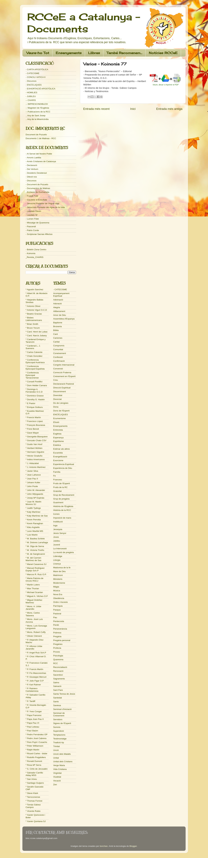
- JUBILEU (31, 96)
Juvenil (56, 544)
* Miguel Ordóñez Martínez (34, 601)
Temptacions (59, 735)
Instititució (58, 521)
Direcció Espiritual (62, 387)
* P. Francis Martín (34, 669)
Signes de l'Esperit (62, 723)
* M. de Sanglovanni (35, 554)
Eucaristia (58, 453)
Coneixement (59, 353)
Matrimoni (58, 575)
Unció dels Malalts (62, 754)
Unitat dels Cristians (62, 761)
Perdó (56, 625)
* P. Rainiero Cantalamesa (32, 689)
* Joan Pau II (32, 478)
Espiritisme (58, 441)
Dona (55, 407)
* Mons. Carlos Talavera (33, 614)
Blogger (133, 846)
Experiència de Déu (62, 468)
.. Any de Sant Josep (35, 115)
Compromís (58, 345)
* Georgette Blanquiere (37, 436)
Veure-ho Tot (37, 53)
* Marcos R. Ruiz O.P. (36, 574)
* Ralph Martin (32, 749)
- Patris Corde (32, 230)
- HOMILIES (31, 92)
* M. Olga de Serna (35, 546)
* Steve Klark (32, 793)
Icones (56, 514)
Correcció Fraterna (62, 372)
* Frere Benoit (32, 429)
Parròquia (58, 606)
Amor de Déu (59, 315)
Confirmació (59, 361)
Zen (55, 784)
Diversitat (57, 395)
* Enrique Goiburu (34, 407)
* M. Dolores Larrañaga (37, 542)
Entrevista (58, 430)
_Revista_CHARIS (34, 257)
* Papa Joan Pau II (35, 719)
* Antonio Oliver (33, 306)
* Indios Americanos (35, 459)
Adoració (57, 303)
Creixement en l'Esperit (64, 376)
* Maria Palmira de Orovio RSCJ (34, 579)
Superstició (58, 731)
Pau (55, 617)
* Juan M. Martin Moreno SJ (33, 502)
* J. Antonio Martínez (36, 467)
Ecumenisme (59, 418)
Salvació (57, 686)
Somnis (56, 727)
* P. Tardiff (30, 701)
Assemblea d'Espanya (64, 319)
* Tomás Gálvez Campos (33, 805)
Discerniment (59, 391)
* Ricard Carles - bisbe (36, 753)
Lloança (57, 564)
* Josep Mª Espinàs (35, 498)
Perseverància (60, 629)
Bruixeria (57, 326)
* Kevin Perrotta (33, 519)
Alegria (56, 307)
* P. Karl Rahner (33, 684)
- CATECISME (32, 73)
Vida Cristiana (60, 769)
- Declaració (31, 165)
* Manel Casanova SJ (36, 564)
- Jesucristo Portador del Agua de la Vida (45, 207)
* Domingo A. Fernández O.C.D (34, 390)
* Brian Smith (32, 324)
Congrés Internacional (63, 365)
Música (56, 590)
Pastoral (57, 613)
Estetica (57, 445)
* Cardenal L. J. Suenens (33, 347)
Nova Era (57, 594)
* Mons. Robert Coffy (36, 632)
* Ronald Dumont (34, 761)
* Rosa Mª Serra (33, 765)
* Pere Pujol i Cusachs (36, 742)
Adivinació (58, 300)
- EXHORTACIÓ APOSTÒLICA (40, 88)
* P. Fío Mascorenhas (36, 673)
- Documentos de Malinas (38, 188)
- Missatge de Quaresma (37, 222)
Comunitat (58, 349)
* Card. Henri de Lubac (37, 332)
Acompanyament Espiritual (61, 294)
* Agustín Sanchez (34, 289)
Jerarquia (57, 529)
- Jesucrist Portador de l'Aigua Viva (42, 203)
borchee (104, 846)
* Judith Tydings (33, 508)
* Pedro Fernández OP (37, 734)
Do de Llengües (60, 403)
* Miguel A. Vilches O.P (37, 596)
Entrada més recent (96, 108)
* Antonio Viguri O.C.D (36, 310)
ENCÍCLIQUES (60, 414)
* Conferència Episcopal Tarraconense (32, 375)
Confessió (58, 357)
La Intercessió (60, 548)
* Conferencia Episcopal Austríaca (35, 361)
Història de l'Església (63, 506)
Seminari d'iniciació (62, 709)
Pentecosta (58, 621)
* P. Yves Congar (34, 711)
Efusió (56, 422)
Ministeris (57, 579)
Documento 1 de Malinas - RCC (41, 138)
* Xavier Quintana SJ (36, 821)
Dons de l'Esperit (61, 410)
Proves (56, 652)
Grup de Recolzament (63, 495)
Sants (56, 701)
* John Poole (32, 486)
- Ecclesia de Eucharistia (37, 192)
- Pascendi (31, 226)
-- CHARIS (31, 100)
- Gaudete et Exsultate (36, 200)
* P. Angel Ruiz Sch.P (36, 652)
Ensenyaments (69, 53)
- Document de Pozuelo (37, 184)
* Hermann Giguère (35, 452)
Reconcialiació (60, 667)
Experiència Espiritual (63, 464)
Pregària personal (61, 640)
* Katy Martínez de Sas (37, 516)
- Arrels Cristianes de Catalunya (41, 161)
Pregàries (58, 644)
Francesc (57, 479)
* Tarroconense (33, 797)
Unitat (56, 758)
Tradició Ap (58, 742)
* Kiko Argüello (33, 527)
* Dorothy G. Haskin (35, 399)
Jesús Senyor (59, 533)
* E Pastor (30, 403)
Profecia (57, 648)
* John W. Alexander (35, 490)
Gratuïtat (57, 491)
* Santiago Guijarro (35, 783)
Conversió (58, 368)
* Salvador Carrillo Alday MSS (34, 773)
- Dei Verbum (32, 169)
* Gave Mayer (32, 433)
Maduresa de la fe (62, 567)
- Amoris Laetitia (33, 157)
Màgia (56, 587)
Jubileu (56, 541)
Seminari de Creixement (59, 714)
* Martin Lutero (33, 584)
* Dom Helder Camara (36, 385)
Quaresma (58, 659)
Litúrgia (56, 560)
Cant (55, 334)
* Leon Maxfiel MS (34, 531)
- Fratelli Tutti (32, 196)
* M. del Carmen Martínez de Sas (33, 559)
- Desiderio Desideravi (36, 173)
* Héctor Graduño (34, 456)
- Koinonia (30, 253)
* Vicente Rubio (33, 811)
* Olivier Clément (34, 636)
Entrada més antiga (169, 108)
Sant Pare (58, 690)
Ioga (55, 525)
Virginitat (57, 773)
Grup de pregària (61, 499)
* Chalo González (34, 356)
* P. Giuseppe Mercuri (36, 677)
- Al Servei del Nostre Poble (39, 154)
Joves (56, 537)
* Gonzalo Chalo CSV (36, 440)
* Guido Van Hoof (34, 444)
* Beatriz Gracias (34, 314)
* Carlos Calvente (34, 352)
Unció (56, 750)
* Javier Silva (32, 471)
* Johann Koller (33, 482)
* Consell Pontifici (34, 381)
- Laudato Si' (32, 215)
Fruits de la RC (60, 487)
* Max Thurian (32, 588)
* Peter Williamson (34, 746)
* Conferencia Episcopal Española (35, 367)
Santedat (57, 698)
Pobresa (57, 632)
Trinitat (56, 746)
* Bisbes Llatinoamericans (34, 318)
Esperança (58, 437)
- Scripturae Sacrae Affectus (39, 234)
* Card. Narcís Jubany (36, 335)
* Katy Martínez (33, 512)
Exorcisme (58, 460)
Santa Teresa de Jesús (64, 694)
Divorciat (57, 399)
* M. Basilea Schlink (35, 538)
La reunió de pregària (63, 552)
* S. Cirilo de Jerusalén (37, 769)
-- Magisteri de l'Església (37, 108)
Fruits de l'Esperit (61, 483)
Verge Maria (59, 765)
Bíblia (56, 330)
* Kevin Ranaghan (34, 523)
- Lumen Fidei (32, 219)
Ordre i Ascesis (60, 602)
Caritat (56, 342)
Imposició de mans (62, 518)
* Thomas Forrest (34, 801)
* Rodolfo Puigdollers (36, 757)
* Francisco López (34, 421)
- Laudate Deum (33, 211)
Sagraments (59, 678)
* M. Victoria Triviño (35, 550)
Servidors (57, 719)
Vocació (57, 780)
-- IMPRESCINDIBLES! (37, 104)
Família (56, 472)
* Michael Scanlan (34, 592)
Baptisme (57, 322)
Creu (55, 380)
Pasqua (57, 610)
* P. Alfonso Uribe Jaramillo (34, 647)
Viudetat (57, 777)
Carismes (57, 338)
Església (57, 434)
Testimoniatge (60, 738)
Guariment (58, 502)
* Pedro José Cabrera (36, 738)
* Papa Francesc (34, 715)
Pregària (57, 636)
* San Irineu (31, 779)
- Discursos (31, 81)
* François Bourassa (35, 425)
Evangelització (60, 456)
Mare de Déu (59, 571)
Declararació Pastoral (63, 384)
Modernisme (59, 583)
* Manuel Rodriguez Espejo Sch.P (35, 569)
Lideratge (57, 556)
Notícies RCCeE (163, 53)
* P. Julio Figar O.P (35, 681)
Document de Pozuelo (36, 134)
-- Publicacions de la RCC (38, 111)
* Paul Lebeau (32, 727)
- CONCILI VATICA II (35, 77)
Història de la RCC (62, 510)
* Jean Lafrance (33, 475)
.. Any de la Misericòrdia (37, 119)
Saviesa (57, 705)
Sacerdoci (58, 675)
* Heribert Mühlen (34, 448)
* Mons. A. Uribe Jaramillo (33, 607)
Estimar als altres (61, 449)
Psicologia (58, 655)
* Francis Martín (33, 417)
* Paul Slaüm (32, 730)
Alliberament (59, 311)
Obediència (58, 598)
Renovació (58, 671)
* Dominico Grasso (35, 395)
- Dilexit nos (31, 177)
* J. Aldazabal (32, 463)
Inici (133, 108)
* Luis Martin (32, 535)
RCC (55, 663)
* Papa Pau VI (32, 723)
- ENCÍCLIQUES (34, 85)
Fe (54, 476)
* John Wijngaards (34, 494)
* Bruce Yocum (33, 328)
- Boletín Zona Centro (36, 249)
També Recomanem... (124, 53)
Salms (56, 682)
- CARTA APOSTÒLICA (37, 69)
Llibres (94, 53)
